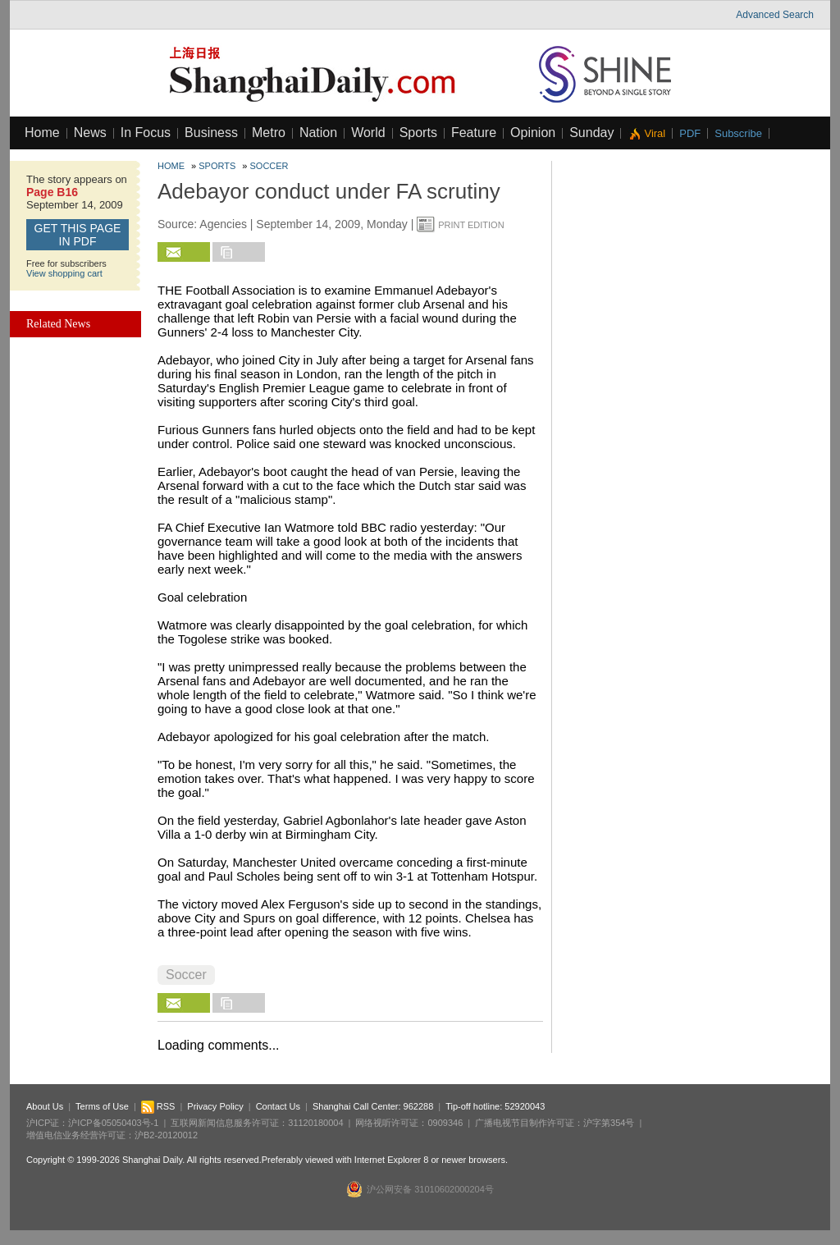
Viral (654, 133)
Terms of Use (102, 1106)
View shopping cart (64, 273)
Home (42, 133)
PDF (690, 133)
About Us (44, 1106)
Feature (473, 133)
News (90, 133)
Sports (418, 133)
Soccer (269, 166)
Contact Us (278, 1106)
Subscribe (738, 133)
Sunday (591, 133)
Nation (318, 133)
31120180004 (315, 1123)
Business (211, 133)
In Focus (146, 133)
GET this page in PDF (77, 235)
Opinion (532, 133)
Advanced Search (775, 15)
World (368, 133)
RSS (158, 1106)
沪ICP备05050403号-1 (113, 1123)
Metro (268, 133)
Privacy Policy (215, 1106)
